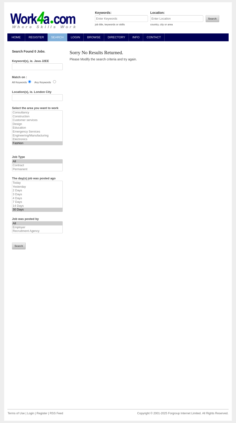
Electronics (37, 139)
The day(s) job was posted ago (34, 178)
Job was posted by (25, 219)
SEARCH (57, 37)
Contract (37, 165)
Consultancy (37, 113)
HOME (16, 37)
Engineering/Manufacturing (37, 136)
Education (37, 128)
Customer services (37, 120)
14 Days (37, 206)
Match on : (19, 77)
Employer (37, 227)
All (37, 161)
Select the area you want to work (35, 108)
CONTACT (154, 37)
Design (37, 124)
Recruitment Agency (37, 231)
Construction (37, 116)
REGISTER (36, 37)
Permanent (37, 169)
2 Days (37, 190)
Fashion (37, 143)
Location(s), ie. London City (31, 92)
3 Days (37, 194)
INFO (135, 37)
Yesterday (37, 187)
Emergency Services (37, 132)
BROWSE (93, 37)
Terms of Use (16, 413)
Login (30, 413)
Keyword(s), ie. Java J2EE (30, 61)
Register (42, 413)
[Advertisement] (37, 332)
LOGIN (75, 37)
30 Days (37, 210)
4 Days (37, 198)
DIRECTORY (116, 37)
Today (37, 183)
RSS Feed (56, 413)
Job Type (18, 157)
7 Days (37, 202)
